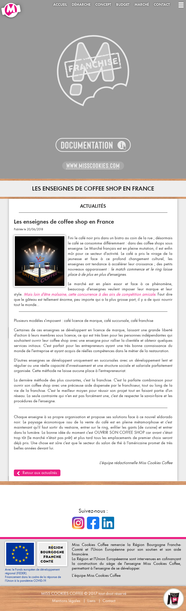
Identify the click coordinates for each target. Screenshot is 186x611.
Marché (141, 4)
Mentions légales (66, 600)
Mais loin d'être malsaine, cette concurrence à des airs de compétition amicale (90, 294)
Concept (103, 4)
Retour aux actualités (40, 472)
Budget (123, 4)
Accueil (60, 4)
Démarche (81, 4)
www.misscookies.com (93, 166)
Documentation (87, 145)
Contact (162, 4)
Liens (91, 600)
